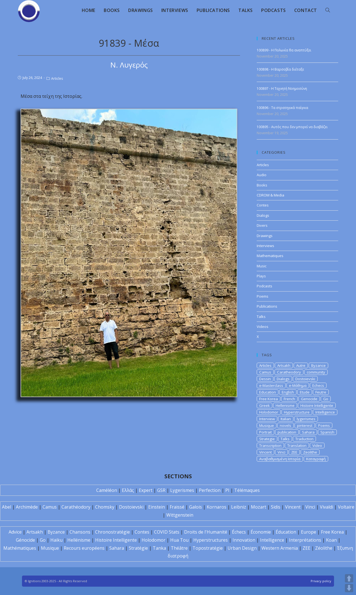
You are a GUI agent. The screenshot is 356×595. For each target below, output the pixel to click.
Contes (263, 205)
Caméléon (106, 490)
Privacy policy (321, 581)
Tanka (159, 548)
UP (349, 578)
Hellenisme (285, 405)
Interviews (265, 245)
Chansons (80, 532)
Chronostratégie (112, 532)
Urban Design (242, 548)
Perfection (210, 490)
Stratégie (138, 548)
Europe (308, 532)
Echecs (318, 385)
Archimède (27, 507)
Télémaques (247, 490)
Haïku (56, 540)
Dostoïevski (131, 507)
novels (285, 425)
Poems (262, 296)
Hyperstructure (297, 412)
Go (325, 398)
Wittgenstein (179, 515)
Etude (305, 392)
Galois (195, 507)
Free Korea (268, 398)
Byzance (318, 365)
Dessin (265, 378)
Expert (145, 490)
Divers (262, 225)
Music (261, 265)
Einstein (156, 507)
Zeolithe (310, 452)
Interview (267, 418)
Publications (267, 306)
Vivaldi (326, 507)
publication (287, 432)
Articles (57, 78)
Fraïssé (177, 507)
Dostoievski (305, 378)
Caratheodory (289, 372)
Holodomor (268, 412)
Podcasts (264, 285)
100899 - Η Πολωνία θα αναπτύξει (284, 50)
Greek (264, 405)
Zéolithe (323, 548)
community (316, 372)
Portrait (265, 432)
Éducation (286, 532)
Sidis (275, 507)
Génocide (25, 540)
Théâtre (179, 548)
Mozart (258, 507)
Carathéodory (75, 507)
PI (227, 490)
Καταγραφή (316, 458)
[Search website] (327, 10)
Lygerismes (182, 490)
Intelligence (325, 412)
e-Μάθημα (297, 385)
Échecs (239, 532)
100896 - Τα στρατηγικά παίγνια (282, 107)
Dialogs (263, 215)
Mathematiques (270, 255)
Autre (300, 365)
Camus (265, 372)
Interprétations (305, 540)
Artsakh (283, 365)
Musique (266, 425)
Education (267, 392)
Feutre (320, 392)
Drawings (265, 235)
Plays (261, 275)
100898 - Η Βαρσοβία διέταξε (280, 69)
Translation (296, 445)
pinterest (304, 425)
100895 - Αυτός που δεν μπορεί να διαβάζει (292, 127)
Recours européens (84, 548)
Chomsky (104, 507)
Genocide (309, 398)
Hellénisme (78, 540)
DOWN (349, 588)
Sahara (308, 432)
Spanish (327, 432)
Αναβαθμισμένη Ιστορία (279, 458)
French (289, 398)
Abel (6, 507)
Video (317, 445)
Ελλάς (128, 490)
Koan (331, 540)
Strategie (267, 438)
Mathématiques (19, 548)
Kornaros (216, 507)
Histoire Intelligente (316, 405)
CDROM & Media (270, 195)
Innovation (244, 540)
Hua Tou (179, 540)
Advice (15, 532)
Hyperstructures (210, 540)
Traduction (304, 438)
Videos (262, 326)
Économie (261, 532)
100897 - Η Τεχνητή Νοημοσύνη (282, 88)
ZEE (294, 452)
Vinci (281, 452)
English (288, 392)
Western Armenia (279, 548)
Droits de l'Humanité (205, 532)
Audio (261, 174)
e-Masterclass (271, 385)
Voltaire (346, 507)
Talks (261, 316)
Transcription (270, 445)
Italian (286, 418)
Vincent (265, 452)
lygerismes (306, 418)
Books (262, 185)
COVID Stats (166, 532)
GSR (161, 490)
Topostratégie (207, 548)
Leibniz (238, 507)
